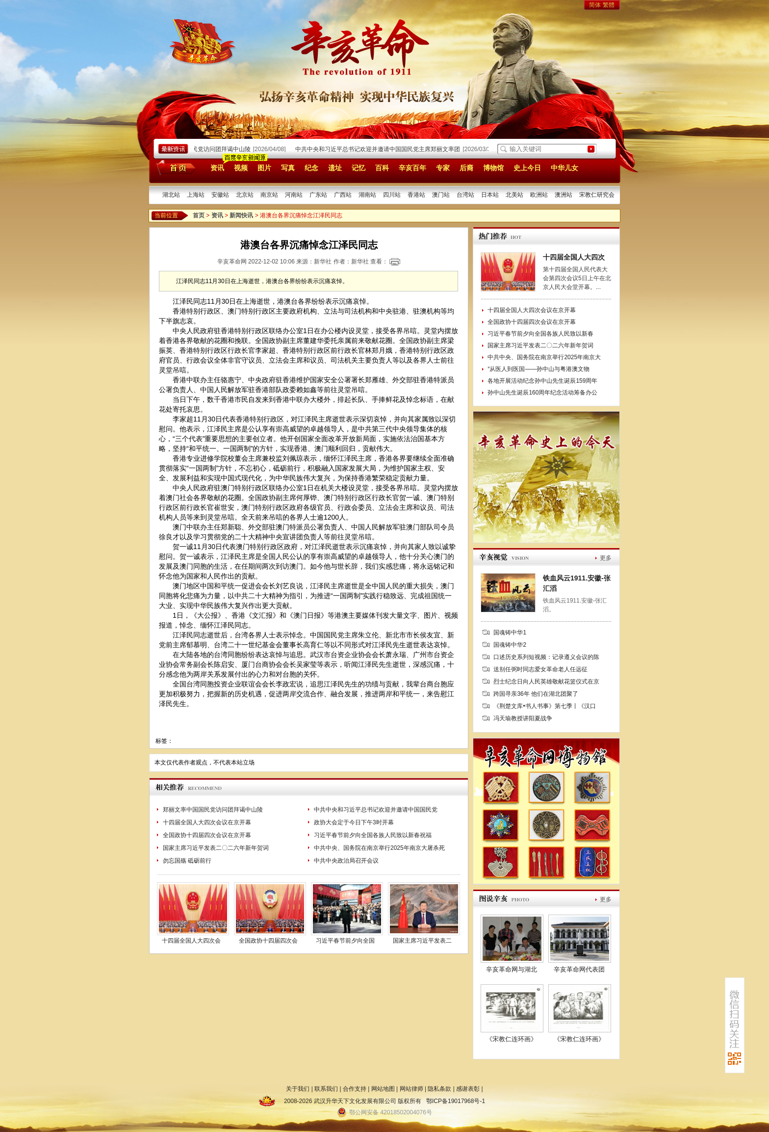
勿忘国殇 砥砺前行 (187, 860)
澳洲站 (563, 194)
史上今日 (527, 168)
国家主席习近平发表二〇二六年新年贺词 (216, 847)
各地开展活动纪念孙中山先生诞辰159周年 (542, 380)
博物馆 (493, 168)
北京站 (245, 194)
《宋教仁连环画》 (511, 1039)
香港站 (416, 194)
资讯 (217, 168)
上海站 (196, 194)
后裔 (466, 168)
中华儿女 (564, 168)
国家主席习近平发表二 (422, 940)
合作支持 (354, 1088)
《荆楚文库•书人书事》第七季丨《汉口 (544, 706)
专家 (443, 168)
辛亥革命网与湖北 (511, 969)
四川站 (392, 194)
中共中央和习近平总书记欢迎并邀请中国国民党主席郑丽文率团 (380, 149)
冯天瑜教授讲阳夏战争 (522, 718)
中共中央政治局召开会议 (346, 860)
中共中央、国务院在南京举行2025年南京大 (544, 357)
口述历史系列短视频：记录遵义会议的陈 (546, 657)
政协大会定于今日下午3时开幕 (354, 822)
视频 (241, 168)
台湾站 (465, 194)
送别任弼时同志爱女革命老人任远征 (540, 669)
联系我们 (326, 1088)
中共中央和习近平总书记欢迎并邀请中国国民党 (375, 809)
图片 (264, 168)
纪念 (311, 168)
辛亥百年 (412, 168)
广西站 (343, 194)
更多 (606, 557)
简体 (595, 4)
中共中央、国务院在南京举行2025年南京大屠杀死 (379, 847)
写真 (288, 168)
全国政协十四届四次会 (268, 940)
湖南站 (367, 194)
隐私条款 (439, 1088)
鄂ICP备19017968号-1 (455, 1101)
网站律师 (411, 1088)
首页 (174, 167)
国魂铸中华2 (509, 644)
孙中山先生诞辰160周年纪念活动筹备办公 (542, 392)
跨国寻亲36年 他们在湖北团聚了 (535, 693)
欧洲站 (539, 194)
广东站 (318, 194)
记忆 (358, 168)
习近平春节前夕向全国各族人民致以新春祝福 (373, 835)
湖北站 (171, 194)
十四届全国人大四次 (574, 257)
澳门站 (441, 194)
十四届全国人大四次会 (191, 940)
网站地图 (383, 1088)
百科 (382, 168)
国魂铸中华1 (509, 632)
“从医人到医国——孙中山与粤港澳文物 (538, 369)
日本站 (490, 194)
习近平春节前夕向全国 (345, 940)
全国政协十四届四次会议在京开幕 (207, 835)
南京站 (269, 194)
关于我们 (297, 1088)
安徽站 (220, 194)
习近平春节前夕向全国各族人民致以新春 (540, 333)
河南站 (294, 194)
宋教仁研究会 (597, 194)
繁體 (609, 4)
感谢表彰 (468, 1088)
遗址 (335, 168)
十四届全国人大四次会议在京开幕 (207, 822)
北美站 (514, 194)
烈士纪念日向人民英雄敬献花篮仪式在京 (546, 681)
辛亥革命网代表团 (579, 969)
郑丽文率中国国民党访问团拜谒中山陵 (203, 149)
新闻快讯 (241, 215)
